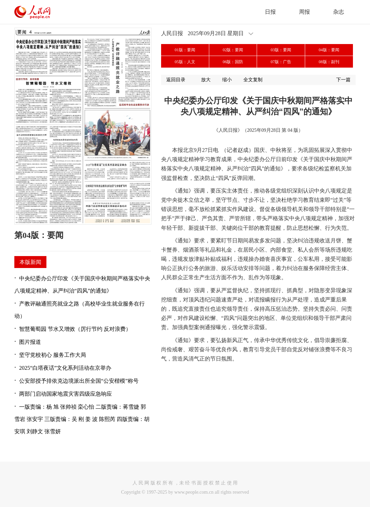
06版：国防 (233, 61)
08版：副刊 (329, 61)
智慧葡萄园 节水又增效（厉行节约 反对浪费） (75, 329)
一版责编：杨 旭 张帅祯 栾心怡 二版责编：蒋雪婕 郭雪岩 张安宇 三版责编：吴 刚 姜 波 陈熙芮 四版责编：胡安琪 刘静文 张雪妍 (82, 419)
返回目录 (175, 79)
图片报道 (30, 342)
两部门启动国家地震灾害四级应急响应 (65, 394)
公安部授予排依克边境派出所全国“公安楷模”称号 (79, 381)
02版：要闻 (233, 49)
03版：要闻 (281, 49)
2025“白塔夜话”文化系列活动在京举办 (65, 368)
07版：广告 (281, 61)
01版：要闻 (185, 49)
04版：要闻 (329, 49)
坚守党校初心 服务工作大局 (52, 355)
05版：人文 (185, 61)
